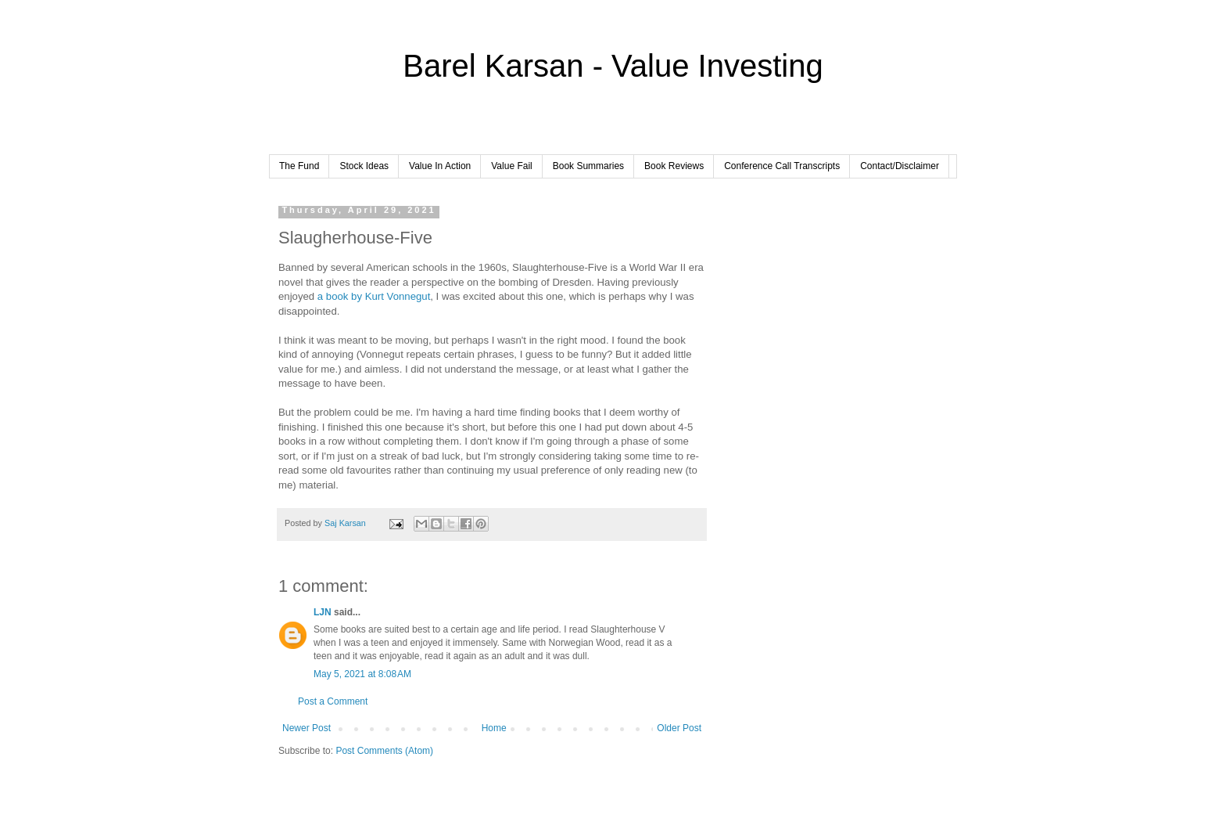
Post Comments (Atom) (384, 750)
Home (494, 728)
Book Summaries (588, 165)
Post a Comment (332, 701)
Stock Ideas (364, 165)
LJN (323, 612)
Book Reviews (674, 165)
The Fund (299, 165)
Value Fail (511, 165)
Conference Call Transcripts (782, 165)
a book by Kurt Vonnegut (373, 296)
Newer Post (306, 728)
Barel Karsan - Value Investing (613, 66)
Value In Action (440, 165)
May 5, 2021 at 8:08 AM (362, 674)
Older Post (679, 728)
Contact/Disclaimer (899, 165)
